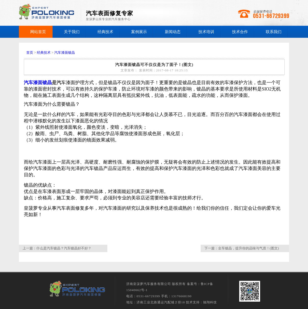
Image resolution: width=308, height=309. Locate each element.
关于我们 (72, 32)
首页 (29, 52)
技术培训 (206, 32)
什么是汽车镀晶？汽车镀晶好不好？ (63, 248)
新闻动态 (173, 32)
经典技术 (105, 32)
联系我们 (273, 32)
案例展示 (139, 32)
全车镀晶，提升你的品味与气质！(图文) (248, 248)
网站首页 (38, 32)
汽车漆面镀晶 (64, 52)
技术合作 (240, 32)
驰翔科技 (210, 302)
